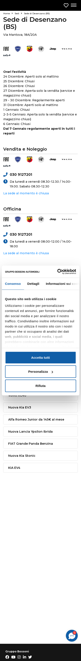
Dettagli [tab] (33, 283)
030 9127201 (17, 174)
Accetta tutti (40, 357)
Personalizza (40, 371)
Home (8, 13)
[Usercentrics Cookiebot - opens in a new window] (57, 271)
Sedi (18, 13)
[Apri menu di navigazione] (73, 5)
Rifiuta (40, 385)
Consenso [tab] (13, 283)
